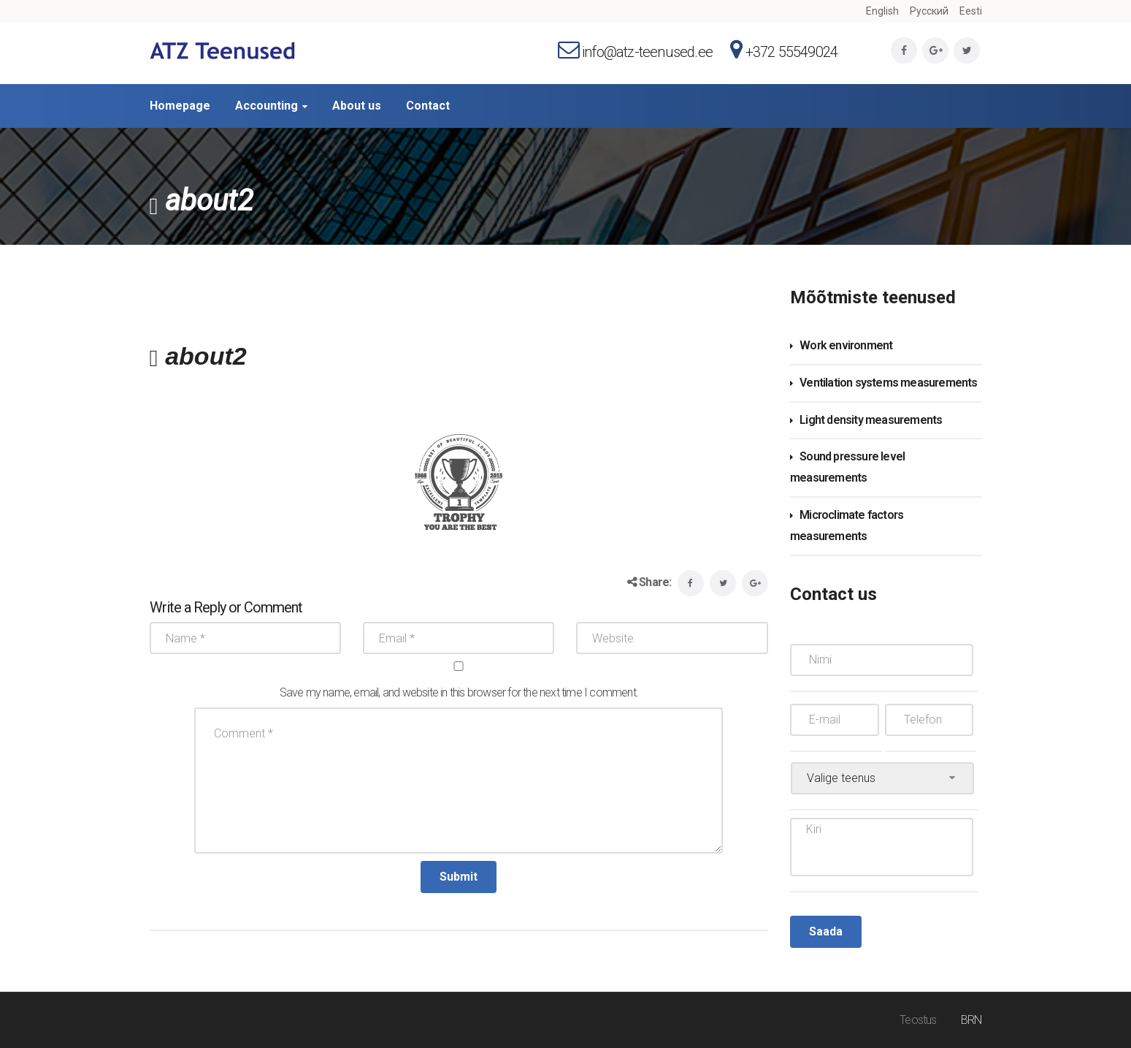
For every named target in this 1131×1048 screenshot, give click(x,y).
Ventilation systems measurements (888, 383)
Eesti (970, 11)
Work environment (846, 345)
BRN (971, 1020)
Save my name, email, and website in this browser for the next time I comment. (459, 692)
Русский (929, 11)
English (882, 11)
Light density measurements (871, 420)
